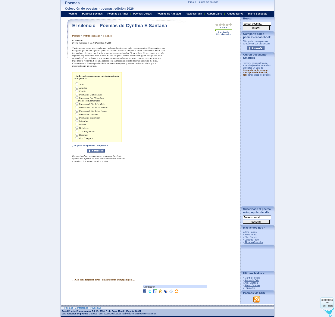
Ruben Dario (214, 13)
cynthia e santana (91, 35)
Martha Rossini (252, 277)
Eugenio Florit (251, 239)
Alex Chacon (251, 283)
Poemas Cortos (142, 13)
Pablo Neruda (193, 13)
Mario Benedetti (257, 13)
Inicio (191, 2)
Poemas (76, 35)
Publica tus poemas (208, 2)
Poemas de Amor (117, 13)
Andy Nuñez (250, 234)
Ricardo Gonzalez (253, 242)
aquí (245, 75)
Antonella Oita (251, 280)
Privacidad (95, 308)
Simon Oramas (252, 285)
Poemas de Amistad (169, 13)
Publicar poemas (92, 13)
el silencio (107, 35)
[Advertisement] (201, 69)
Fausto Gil (249, 288)
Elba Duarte (250, 237)
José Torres (250, 232)
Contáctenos (81, 308)
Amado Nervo (235, 13)
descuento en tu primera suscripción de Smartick (255, 71)
